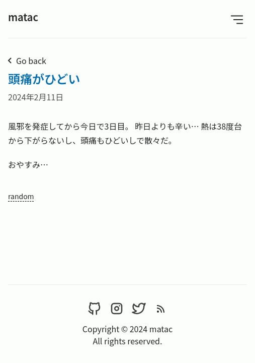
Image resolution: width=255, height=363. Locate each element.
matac (23, 17)
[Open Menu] (237, 19)
